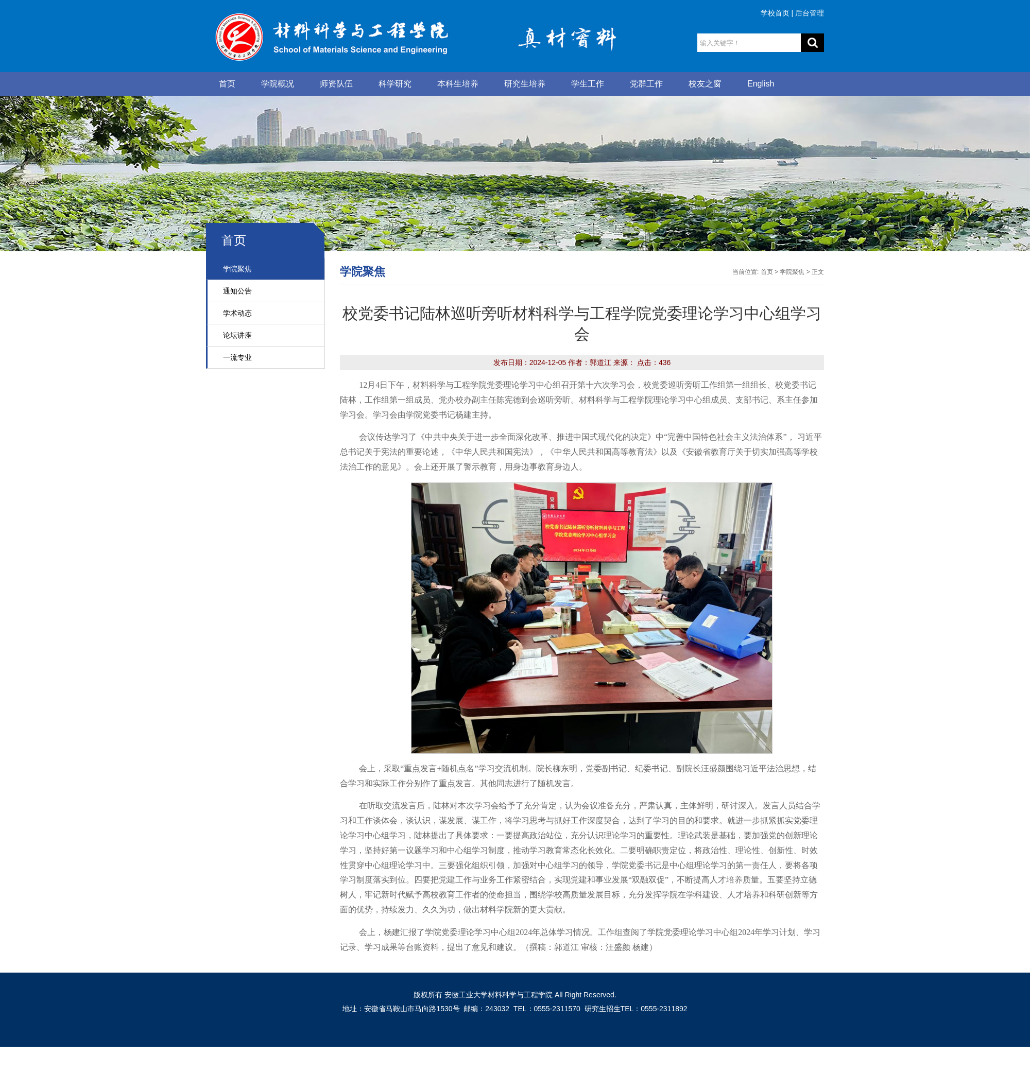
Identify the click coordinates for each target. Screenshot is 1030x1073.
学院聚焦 (237, 269)
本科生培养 (457, 83)
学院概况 (277, 83)
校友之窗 (705, 83)
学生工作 (587, 83)
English (760, 83)
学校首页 (775, 13)
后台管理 (809, 13)
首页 (227, 83)
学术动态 (237, 313)
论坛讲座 (237, 335)
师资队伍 (336, 83)
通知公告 (237, 291)
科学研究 (395, 83)
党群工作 (646, 83)
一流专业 (237, 357)
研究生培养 (524, 83)
